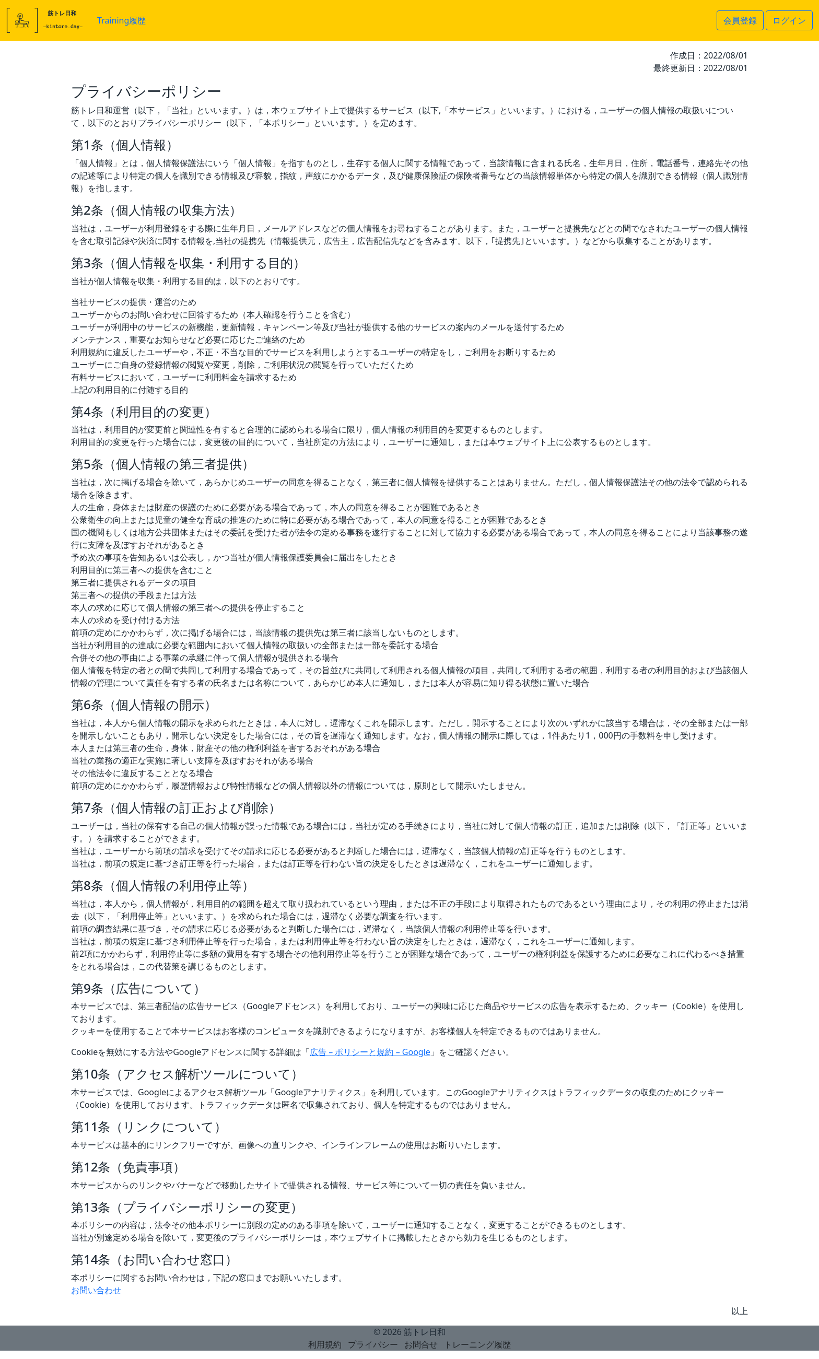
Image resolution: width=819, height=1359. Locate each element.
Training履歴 (121, 20)
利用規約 (325, 1344)
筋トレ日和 (425, 1332)
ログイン (789, 20)
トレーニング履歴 (477, 1344)
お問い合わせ (96, 1290)
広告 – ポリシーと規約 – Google (370, 1052)
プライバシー (373, 1344)
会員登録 (740, 20)
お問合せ (421, 1344)
